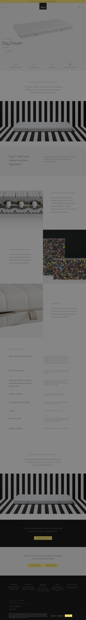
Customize (53, 615)
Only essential (60, 615)
